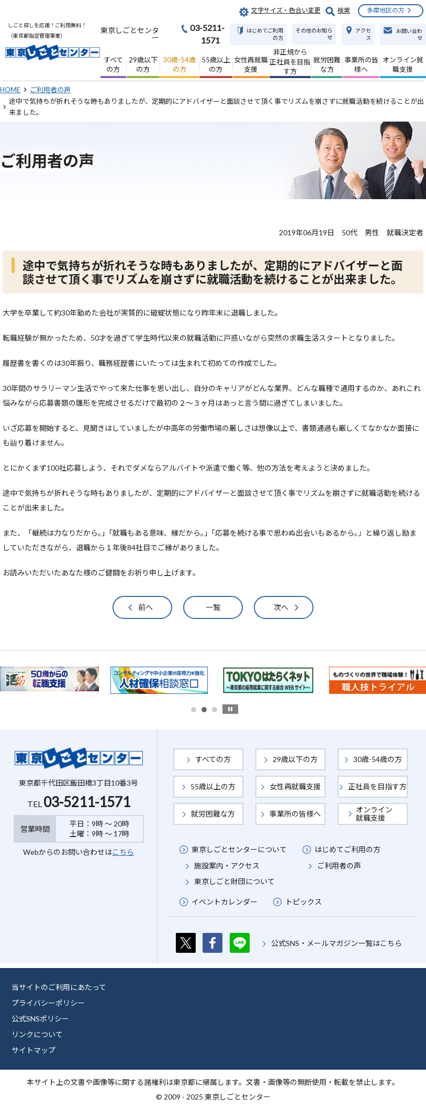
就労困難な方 (213, 813)
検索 (344, 10)
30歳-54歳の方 (377, 759)
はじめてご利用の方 (347, 849)
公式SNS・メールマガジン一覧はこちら (336, 943)
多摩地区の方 (386, 10)
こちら (123, 851)
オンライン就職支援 (374, 813)
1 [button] (193, 709)
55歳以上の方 (213, 786)
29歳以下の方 (295, 759)
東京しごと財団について (234, 881)
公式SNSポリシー (40, 1018)
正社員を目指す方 (377, 786)
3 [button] (214, 709)
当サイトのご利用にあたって (59, 987)
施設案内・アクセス (227, 865)
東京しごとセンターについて (239, 849)
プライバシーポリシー (48, 1002)
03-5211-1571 (86, 801)
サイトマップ (33, 1050)
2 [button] (204, 709)
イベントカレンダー (224, 901)
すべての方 (213, 759)
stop (230, 709)
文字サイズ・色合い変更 (285, 10)
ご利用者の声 (339, 865)
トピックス (303, 901)
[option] (159, 680)
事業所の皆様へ (295, 813)
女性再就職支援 (295, 786)
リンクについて (37, 1034)
